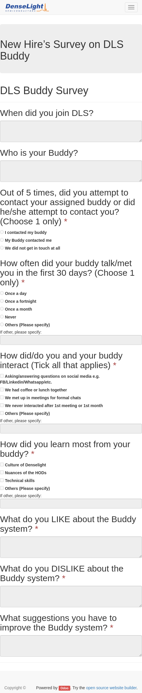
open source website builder (111, 687)
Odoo (64, 688)
